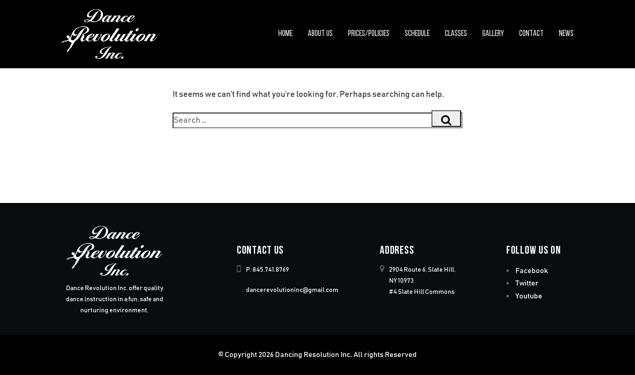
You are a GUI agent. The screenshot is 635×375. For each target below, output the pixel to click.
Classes (456, 34)
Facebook (531, 270)
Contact (531, 34)
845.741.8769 (270, 270)
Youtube (528, 296)
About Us (320, 34)
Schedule (417, 34)
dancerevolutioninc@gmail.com (292, 290)
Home (285, 34)
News (566, 34)
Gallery (493, 34)
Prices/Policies (368, 34)
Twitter (527, 283)
